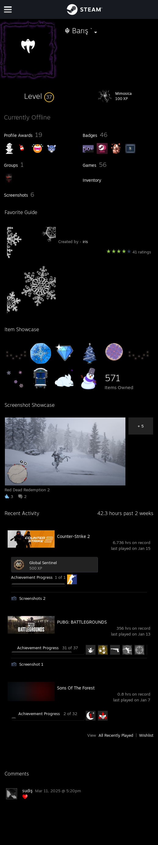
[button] (39, 96)
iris (85, 241)
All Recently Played (116, 735)
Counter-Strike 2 (73, 536)
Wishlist (146, 735)
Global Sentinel (43, 562)
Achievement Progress (31, 577)
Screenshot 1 (31, 664)
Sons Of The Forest (76, 687)
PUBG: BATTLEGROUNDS (82, 622)
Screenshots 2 (32, 598)
